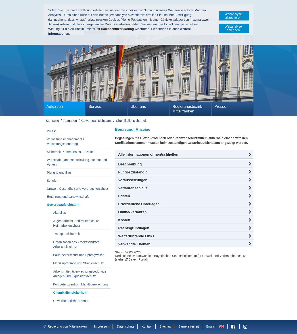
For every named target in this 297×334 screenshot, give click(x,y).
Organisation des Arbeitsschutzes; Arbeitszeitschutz (76, 244)
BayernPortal (138, 259)
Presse (220, 106)
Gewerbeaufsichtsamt (96, 120)
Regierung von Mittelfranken (67, 326)
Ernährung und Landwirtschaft (68, 196)
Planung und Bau (59, 172)
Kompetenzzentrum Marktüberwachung (80, 284)
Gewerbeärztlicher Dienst (70, 301)
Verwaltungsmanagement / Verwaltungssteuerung (65, 141)
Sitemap (165, 326)
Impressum (101, 326)
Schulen (52, 180)
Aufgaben (54, 106)
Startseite (52, 120)
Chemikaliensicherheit (131, 120)
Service (94, 106)
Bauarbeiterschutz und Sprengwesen (79, 255)
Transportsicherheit (66, 234)
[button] (184, 154)
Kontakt (147, 326)
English (211, 326)
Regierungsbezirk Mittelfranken (187, 108)
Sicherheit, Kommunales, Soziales (70, 152)
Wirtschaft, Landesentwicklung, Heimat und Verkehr (77, 162)
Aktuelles (59, 212)
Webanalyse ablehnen (233, 28)
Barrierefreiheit (188, 326)
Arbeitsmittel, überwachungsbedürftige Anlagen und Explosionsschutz (79, 274)
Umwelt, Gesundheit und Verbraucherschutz (77, 188)
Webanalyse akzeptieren (233, 15)
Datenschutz (125, 326)
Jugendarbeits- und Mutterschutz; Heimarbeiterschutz (76, 223)
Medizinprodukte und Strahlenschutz (78, 263)
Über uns (138, 106)
